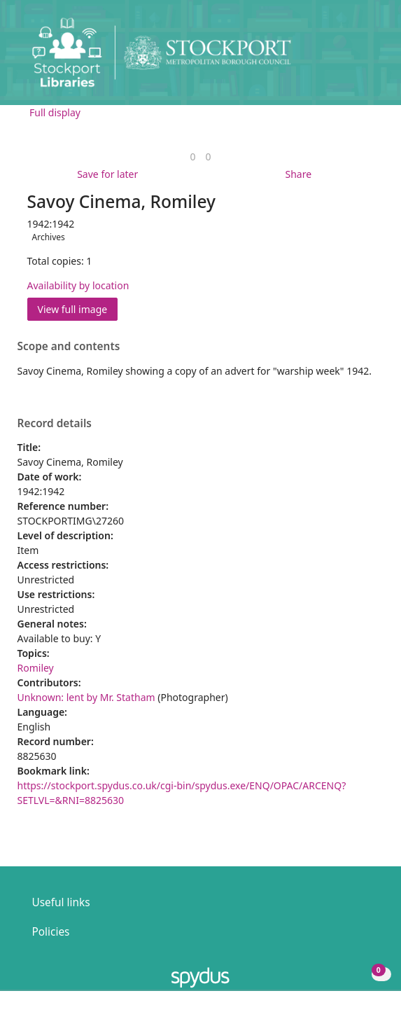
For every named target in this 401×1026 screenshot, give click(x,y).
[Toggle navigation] (369, 57)
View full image (73, 309)
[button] (352, 57)
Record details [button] (54, 423)
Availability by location (78, 285)
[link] (192, 156)
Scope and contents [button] (68, 346)
